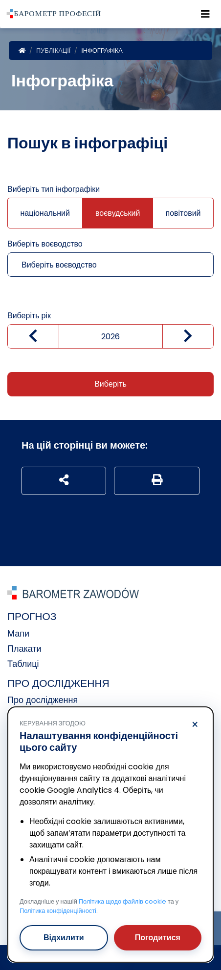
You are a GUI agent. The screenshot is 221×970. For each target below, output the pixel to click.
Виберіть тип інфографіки (53, 189)
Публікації (53, 50)
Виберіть (110, 384)
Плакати (24, 648)
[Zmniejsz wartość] (33, 336)
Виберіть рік (29, 315)
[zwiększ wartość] (188, 336)
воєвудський (117, 213)
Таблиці (23, 664)
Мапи (18, 633)
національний (44, 213)
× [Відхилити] (195, 725)
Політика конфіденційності (58, 911)
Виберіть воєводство (45, 243)
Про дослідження (42, 700)
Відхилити (64, 937)
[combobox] (109, 264)
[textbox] (99, 265)
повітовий (182, 213)
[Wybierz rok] (110, 336)
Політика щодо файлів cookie (122, 901)
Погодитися (157, 937)
